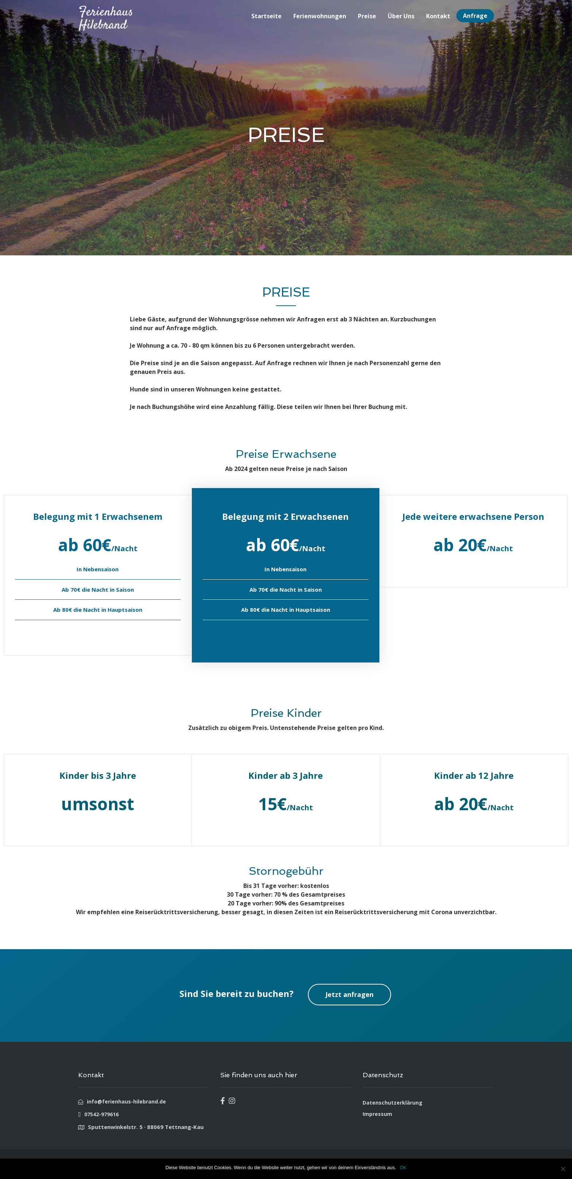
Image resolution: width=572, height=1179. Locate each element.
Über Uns (401, 16)
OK (403, 1167)
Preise (367, 16)
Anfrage (475, 15)
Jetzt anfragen (349, 994)
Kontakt (438, 16)
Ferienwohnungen (319, 16)
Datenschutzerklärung (392, 1102)
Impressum (377, 1113)
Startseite (266, 16)
